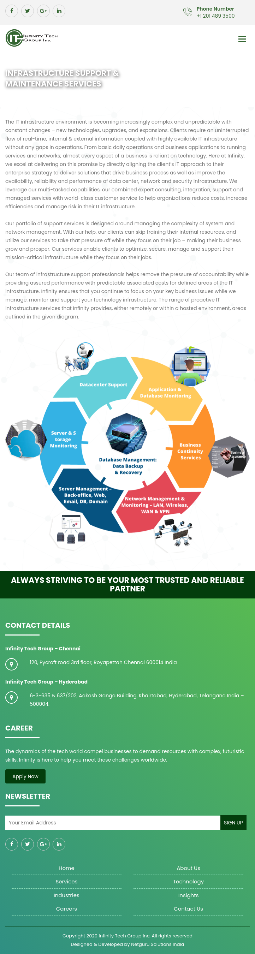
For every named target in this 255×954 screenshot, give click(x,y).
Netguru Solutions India (157, 944)
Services (66, 881)
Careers (66, 908)
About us (188, 868)
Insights (188, 895)
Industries (66, 895)
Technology (188, 881)
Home (67, 868)
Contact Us (188, 908)
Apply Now (25, 776)
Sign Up (233, 822)
